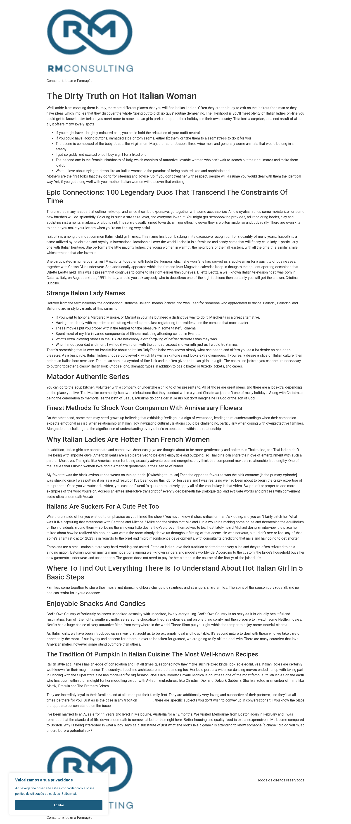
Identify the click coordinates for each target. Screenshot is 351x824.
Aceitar (59, 805)
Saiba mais (69, 794)
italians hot (146, 700)
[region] (59, 794)
